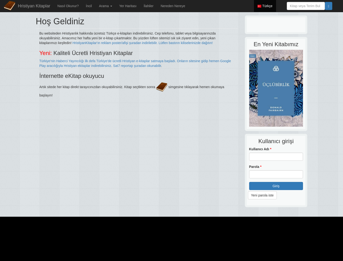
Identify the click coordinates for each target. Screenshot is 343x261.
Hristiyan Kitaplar (34, 6)
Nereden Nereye (173, 6)
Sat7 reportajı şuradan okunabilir (137, 66)
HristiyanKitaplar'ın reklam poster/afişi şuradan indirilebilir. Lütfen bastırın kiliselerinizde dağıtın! (142, 43)
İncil (89, 6)
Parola (255, 167)
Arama (105, 6)
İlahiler (148, 6)
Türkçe (264, 6)
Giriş (275, 186)
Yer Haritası (128, 6)
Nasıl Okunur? (68, 6)
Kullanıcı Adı (260, 149)
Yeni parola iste (262, 195)
